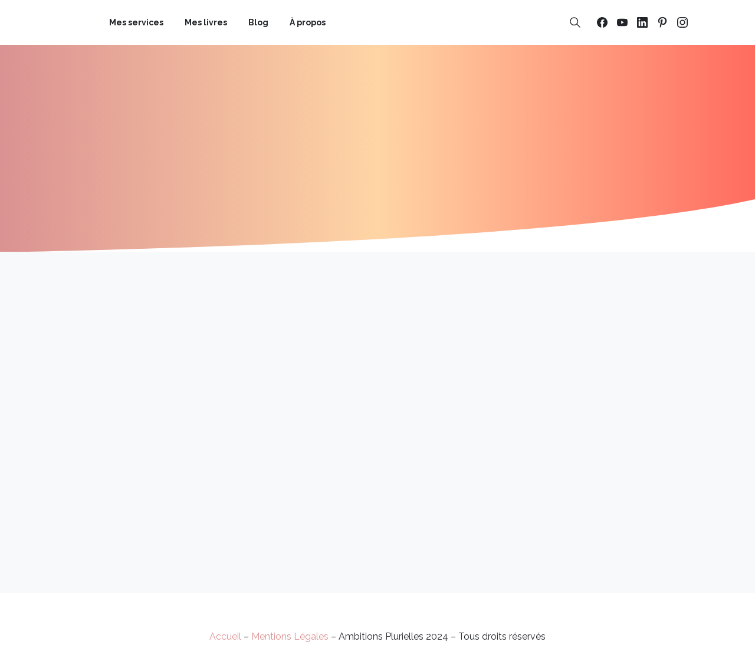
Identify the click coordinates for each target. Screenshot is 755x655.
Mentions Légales (290, 636)
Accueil (225, 636)
